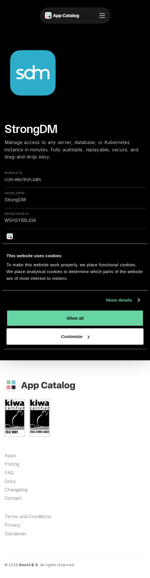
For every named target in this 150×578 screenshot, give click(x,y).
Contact (13, 498)
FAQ (9, 473)
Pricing (12, 464)
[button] (102, 15)
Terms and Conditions (28, 516)
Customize (75, 336)
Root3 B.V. (29, 565)
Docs (10, 481)
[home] (62, 15)
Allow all (75, 317)
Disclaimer (16, 533)
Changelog (16, 489)
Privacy (13, 525)
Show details (119, 300)
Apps (10, 455)
